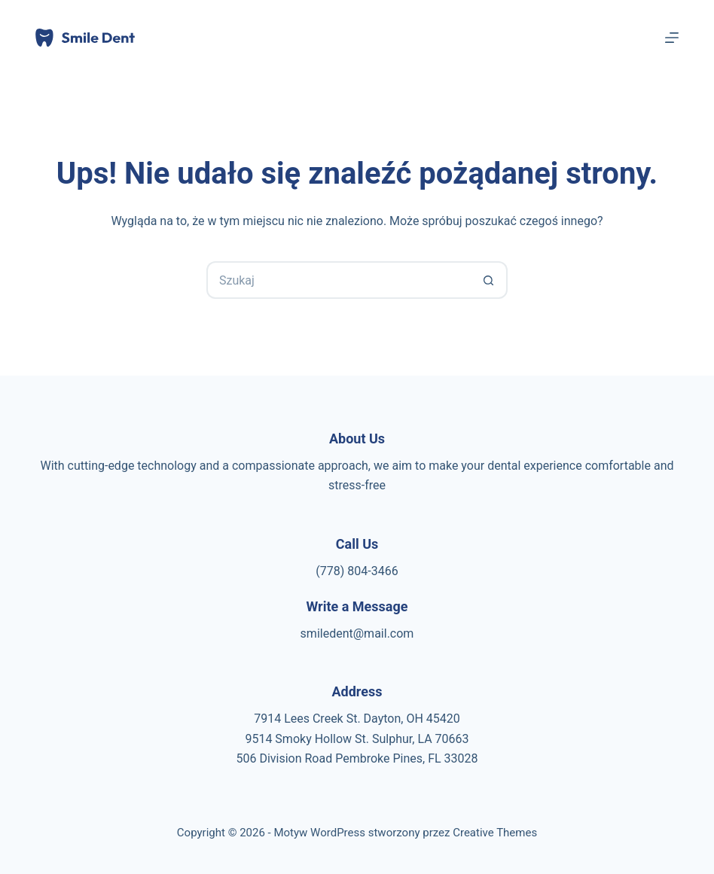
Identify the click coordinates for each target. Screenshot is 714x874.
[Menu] (672, 37)
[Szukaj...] (338, 280)
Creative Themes (495, 832)
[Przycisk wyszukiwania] (489, 280)
